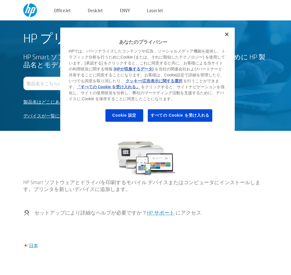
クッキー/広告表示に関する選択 (154, 81)
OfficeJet (62, 10)
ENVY (125, 10)
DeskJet (95, 10)
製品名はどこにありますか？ (52, 102)
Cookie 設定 (124, 115)
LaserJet (155, 10)
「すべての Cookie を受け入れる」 (108, 87)
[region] (147, 79)
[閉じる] (227, 34)
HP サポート (160, 212)
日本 (33, 245)
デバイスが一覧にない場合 (50, 116)
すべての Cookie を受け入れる (180, 115)
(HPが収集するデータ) (134, 69)
